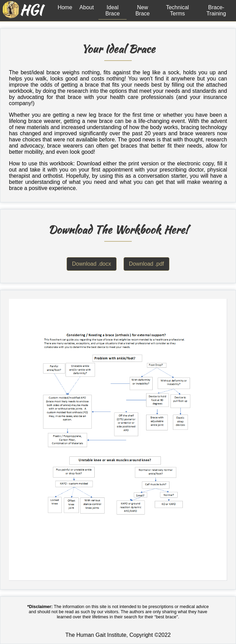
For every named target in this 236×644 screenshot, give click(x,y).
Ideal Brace (112, 10)
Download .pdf (146, 264)
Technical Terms (177, 10)
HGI (31, 10)
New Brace (142, 10)
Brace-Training (216, 10)
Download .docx (91, 264)
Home (65, 7)
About (87, 7)
